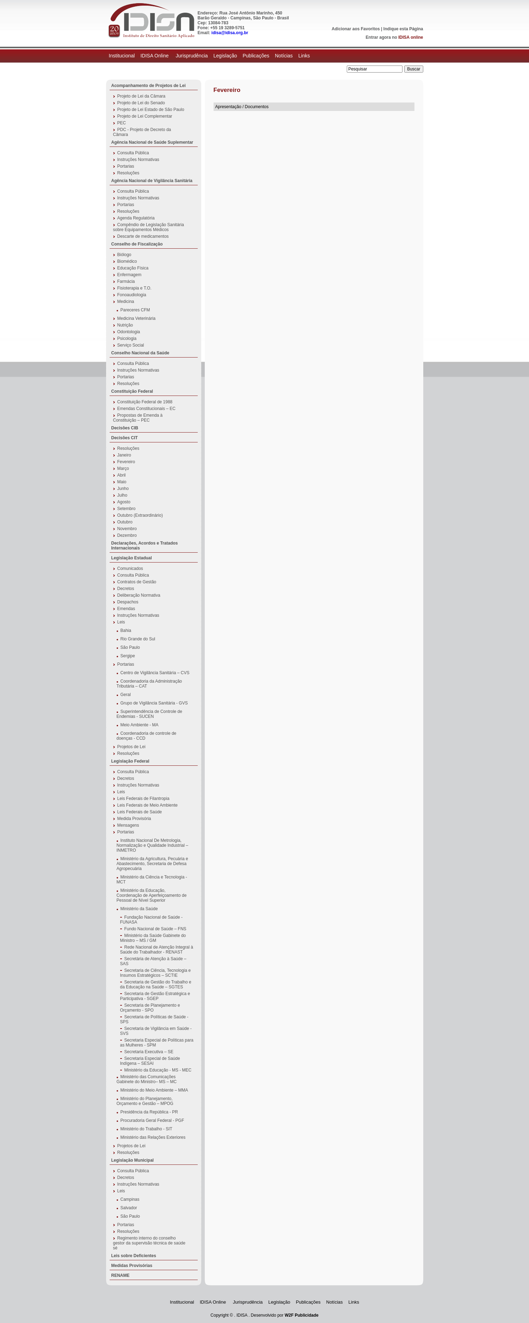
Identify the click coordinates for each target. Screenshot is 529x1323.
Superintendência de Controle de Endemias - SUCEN (149, 714)
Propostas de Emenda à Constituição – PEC (138, 418)
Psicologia (127, 338)
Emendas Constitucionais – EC (146, 408)
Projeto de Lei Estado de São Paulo (150, 109)
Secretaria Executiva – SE (148, 1051)
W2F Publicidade (302, 1315)
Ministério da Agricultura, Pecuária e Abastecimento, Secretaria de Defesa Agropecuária (152, 863)
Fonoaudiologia (131, 294)
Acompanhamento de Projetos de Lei (148, 85)
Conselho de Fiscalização (137, 244)
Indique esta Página (403, 28)
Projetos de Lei (131, 746)
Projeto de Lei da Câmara (141, 96)
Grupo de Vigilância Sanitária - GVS (154, 703)
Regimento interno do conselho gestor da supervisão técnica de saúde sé (149, 1243)
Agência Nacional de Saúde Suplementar (152, 142)
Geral (126, 694)
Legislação (225, 55)
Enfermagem (129, 274)
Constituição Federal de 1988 (145, 401)
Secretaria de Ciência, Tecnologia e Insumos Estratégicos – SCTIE (155, 973)
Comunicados (130, 568)
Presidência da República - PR (149, 1112)
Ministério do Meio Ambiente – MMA (154, 1090)
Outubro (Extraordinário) (140, 515)
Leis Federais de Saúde (139, 811)
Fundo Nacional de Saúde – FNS (155, 928)
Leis (121, 622)
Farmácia (126, 281)
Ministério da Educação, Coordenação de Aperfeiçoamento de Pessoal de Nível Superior (152, 895)
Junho (123, 488)
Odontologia (128, 331)
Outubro (125, 522)
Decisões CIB (125, 428)
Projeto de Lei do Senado (141, 102)
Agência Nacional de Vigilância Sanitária (152, 180)
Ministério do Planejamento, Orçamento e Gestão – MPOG (145, 1101)
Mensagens (128, 825)
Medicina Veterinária (136, 318)
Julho (122, 495)
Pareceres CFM (135, 310)
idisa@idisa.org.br (229, 32)
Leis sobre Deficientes (133, 1255)
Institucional (122, 55)
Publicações (255, 55)
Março (123, 468)
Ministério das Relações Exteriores (153, 1137)
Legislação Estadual (131, 557)
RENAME (120, 1275)
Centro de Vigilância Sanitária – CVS (155, 672)
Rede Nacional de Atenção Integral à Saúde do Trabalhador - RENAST (156, 950)
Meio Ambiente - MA (140, 724)
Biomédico (127, 261)
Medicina (125, 301)
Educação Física (133, 268)
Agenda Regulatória (136, 218)
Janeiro (124, 455)
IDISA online (410, 37)
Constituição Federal (132, 391)
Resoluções (128, 172)
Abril (121, 475)
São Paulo (130, 647)
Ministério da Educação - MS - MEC (158, 1070)
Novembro (127, 528)
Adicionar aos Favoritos (356, 28)
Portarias (125, 166)
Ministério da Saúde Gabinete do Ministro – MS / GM (153, 938)
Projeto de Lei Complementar (144, 116)
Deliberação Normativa (138, 595)
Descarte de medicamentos (143, 236)
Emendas (126, 608)
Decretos (125, 588)
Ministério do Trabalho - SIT (146, 1128)
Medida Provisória (134, 818)
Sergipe (128, 655)
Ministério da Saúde (139, 908)
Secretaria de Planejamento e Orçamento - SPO (150, 1008)
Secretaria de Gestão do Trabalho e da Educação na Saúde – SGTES (155, 984)
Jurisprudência (192, 55)
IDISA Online (155, 55)
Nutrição (125, 325)
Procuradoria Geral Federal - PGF (152, 1120)
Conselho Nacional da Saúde (140, 352)
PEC (121, 122)
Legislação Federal (130, 761)
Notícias (284, 55)
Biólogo (124, 254)
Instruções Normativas (138, 159)
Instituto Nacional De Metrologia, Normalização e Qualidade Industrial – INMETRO (152, 845)
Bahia (126, 630)
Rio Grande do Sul (138, 638)
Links (304, 55)
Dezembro (127, 535)
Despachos (128, 602)
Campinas (130, 1199)
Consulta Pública (133, 152)
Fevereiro (126, 461)
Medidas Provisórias (132, 1265)
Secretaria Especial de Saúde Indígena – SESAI (150, 1061)
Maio (122, 481)
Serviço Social (130, 345)
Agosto (123, 501)
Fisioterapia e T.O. (134, 288)
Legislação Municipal (132, 1160)
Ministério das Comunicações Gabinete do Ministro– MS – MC (147, 1079)
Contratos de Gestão (136, 581)
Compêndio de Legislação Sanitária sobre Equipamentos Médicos (148, 227)
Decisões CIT (124, 437)
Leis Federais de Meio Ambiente (147, 805)
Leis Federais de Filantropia (143, 798)
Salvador (129, 1207)
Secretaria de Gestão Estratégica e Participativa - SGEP (155, 996)
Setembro (126, 508)
